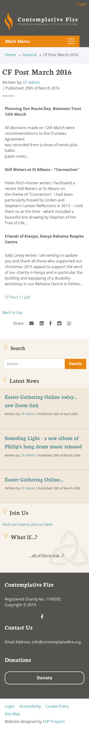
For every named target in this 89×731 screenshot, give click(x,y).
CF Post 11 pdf (17, 297)
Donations (18, 659)
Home (11, 54)
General (29, 54)
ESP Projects (54, 721)
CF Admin (31, 82)
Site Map (12, 713)
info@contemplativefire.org (56, 642)
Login (82, 4)
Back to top (12, 312)
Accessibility (30, 706)
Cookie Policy (57, 706)
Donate (44, 678)
